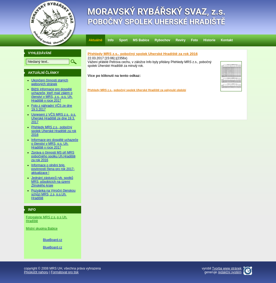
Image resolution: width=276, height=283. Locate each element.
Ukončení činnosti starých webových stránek (49, 82)
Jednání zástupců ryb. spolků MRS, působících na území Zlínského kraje (52, 181)
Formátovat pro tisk (65, 272)
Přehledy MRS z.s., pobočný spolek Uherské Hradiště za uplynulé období (137, 90)
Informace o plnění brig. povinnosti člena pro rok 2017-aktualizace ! (53, 169)
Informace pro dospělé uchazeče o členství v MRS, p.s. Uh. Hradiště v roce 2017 (54, 143)
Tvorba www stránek (227, 268)
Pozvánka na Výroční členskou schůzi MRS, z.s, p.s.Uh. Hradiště (53, 194)
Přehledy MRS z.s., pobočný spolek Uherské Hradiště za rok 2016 (143, 54)
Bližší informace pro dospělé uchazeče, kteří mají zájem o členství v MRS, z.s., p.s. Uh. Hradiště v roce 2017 (52, 94)
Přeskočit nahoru (36, 272)
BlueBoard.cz (52, 240)
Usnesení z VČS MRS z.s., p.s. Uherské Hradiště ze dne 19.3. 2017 (53, 118)
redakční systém (230, 272)
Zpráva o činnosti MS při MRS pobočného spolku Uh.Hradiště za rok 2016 (53, 156)
